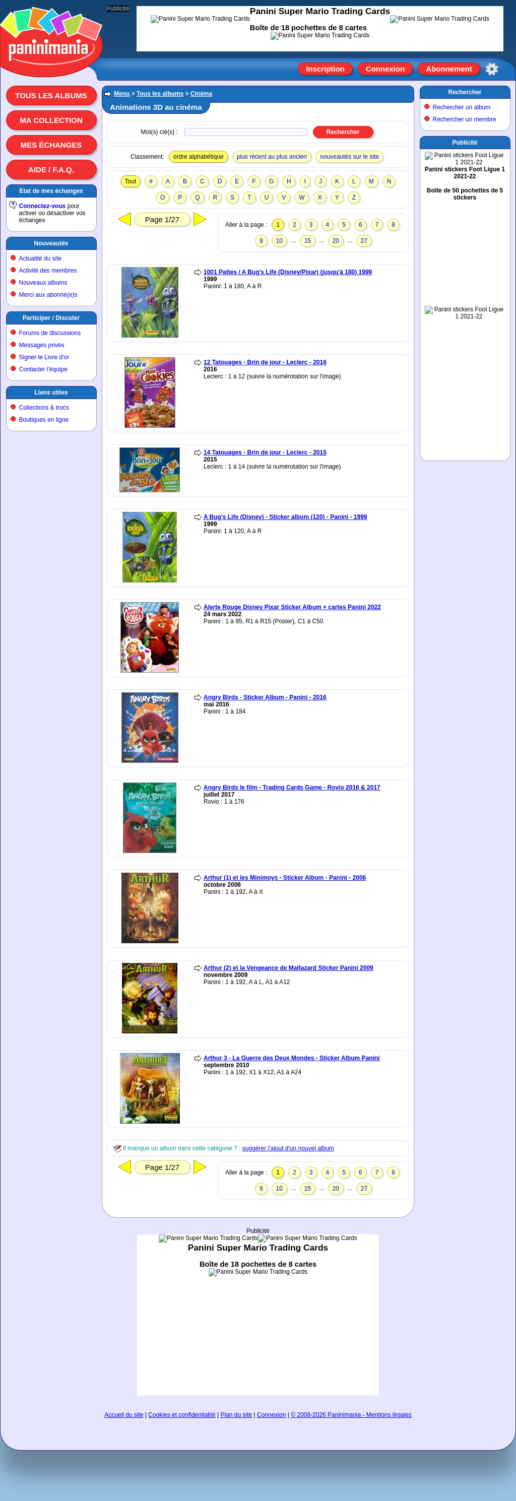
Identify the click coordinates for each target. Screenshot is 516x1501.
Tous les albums (51, 95)
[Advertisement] (258, 1315)
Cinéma (201, 93)
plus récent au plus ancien (272, 156)
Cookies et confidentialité (181, 1414)
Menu (122, 93)
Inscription (325, 68)
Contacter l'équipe (43, 369)
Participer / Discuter (51, 317)
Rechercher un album (462, 107)
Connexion (385, 68)
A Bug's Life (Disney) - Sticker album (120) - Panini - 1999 (285, 516)
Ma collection (51, 120)
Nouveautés (51, 243)
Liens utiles (51, 392)
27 (364, 240)
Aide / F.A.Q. (51, 169)
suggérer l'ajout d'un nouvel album (288, 1148)
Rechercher (464, 92)
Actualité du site (40, 258)
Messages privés (41, 345)
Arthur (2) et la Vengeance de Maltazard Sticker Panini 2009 (288, 967)
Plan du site (236, 1414)
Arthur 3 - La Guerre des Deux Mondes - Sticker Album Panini (292, 1058)
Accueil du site (123, 1414)
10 (279, 240)
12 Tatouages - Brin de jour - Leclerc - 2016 (265, 362)
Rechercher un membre (464, 119)
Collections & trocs (44, 407)
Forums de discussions (50, 333)
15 (307, 240)
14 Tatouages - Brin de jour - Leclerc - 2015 (265, 452)
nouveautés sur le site (349, 156)
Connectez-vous (42, 206)
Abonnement (449, 68)
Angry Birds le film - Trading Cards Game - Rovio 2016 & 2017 (292, 787)
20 (336, 240)
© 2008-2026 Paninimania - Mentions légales (351, 1414)
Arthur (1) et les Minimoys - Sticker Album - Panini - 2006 (285, 877)
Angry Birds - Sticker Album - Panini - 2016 (265, 697)
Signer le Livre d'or (44, 357)
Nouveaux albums (43, 282)
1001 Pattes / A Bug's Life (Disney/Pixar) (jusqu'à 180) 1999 (288, 272)
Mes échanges (51, 145)
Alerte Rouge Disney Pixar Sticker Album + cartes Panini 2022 (292, 607)
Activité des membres (48, 270)
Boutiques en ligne (44, 419)
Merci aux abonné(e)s (48, 294)
